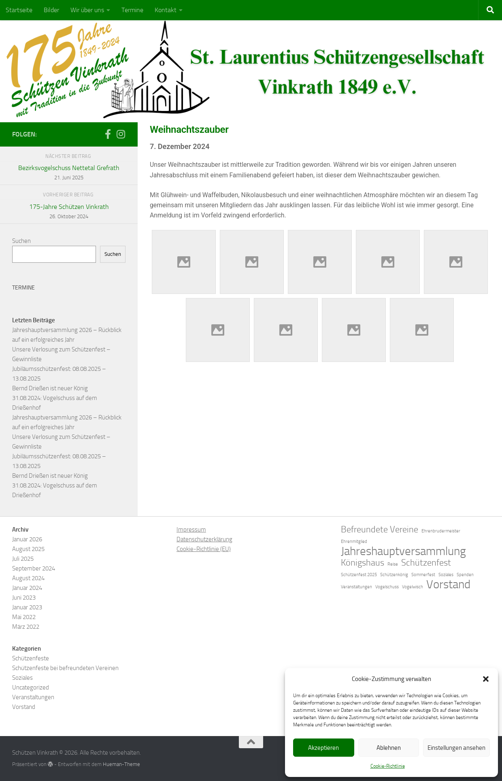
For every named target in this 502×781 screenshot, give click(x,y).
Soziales (22, 677)
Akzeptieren (323, 747)
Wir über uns (87, 10)
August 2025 (28, 549)
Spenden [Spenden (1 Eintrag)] (465, 574)
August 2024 (28, 578)
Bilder (51, 10)
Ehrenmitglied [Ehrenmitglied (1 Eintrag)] (354, 541)
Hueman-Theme (121, 764)
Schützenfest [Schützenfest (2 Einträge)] (426, 563)
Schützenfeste (30, 658)
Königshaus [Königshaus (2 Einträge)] (362, 563)
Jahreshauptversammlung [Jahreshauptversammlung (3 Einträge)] (403, 551)
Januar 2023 (27, 607)
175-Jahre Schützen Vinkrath (68, 212)
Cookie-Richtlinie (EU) (204, 549)
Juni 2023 (24, 597)
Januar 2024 (27, 588)
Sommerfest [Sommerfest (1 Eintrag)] (423, 574)
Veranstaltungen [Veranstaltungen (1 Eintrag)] (356, 586)
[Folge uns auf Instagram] (121, 134)
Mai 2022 (24, 617)
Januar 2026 (27, 539)
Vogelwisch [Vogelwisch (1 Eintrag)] (412, 586)
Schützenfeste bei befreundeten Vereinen (65, 668)
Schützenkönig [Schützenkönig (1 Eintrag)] (394, 574)
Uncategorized (30, 687)
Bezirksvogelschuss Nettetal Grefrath (68, 173)
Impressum (191, 529)
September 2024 (33, 568)
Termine (132, 10)
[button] (486, 679)
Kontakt (166, 10)
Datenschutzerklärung (204, 539)
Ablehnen (388, 747)
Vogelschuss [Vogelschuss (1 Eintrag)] (387, 586)
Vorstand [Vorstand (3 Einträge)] (448, 584)
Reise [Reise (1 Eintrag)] (392, 564)
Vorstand (23, 707)
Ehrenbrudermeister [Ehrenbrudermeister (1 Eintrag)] (440, 531)
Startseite (19, 10)
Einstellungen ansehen (456, 747)
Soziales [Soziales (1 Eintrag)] (445, 574)
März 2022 (25, 626)
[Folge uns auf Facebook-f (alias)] (108, 134)
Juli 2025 (23, 558)
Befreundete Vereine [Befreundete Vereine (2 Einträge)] (379, 529)
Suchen (21, 241)
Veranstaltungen (33, 697)
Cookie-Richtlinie (387, 766)
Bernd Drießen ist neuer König (50, 388)
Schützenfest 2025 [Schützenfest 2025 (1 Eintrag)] (359, 574)
